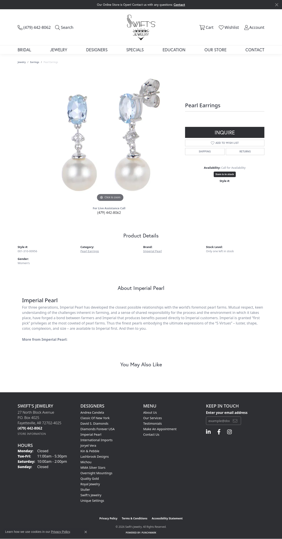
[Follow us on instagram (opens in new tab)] (229, 432)
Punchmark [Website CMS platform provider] (149, 532)
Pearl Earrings (89, 251)
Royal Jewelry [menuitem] (90, 484)
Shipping (205, 151)
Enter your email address (226, 412)
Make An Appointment (160, 429)
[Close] (276, 4)
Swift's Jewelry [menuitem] (90, 495)
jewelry (22, 62)
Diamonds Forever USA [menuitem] (97, 429)
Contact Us (151, 434)
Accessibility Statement (167, 518)
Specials (135, 49)
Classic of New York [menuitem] (95, 418)
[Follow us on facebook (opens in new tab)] (219, 432)
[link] (34, 27)
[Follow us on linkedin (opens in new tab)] (208, 432)
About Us (150, 412)
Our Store (215, 49)
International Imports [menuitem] (96, 440)
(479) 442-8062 (109, 212)
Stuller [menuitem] (85, 489)
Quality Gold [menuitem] (89, 478)
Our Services (152, 418)
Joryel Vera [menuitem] (88, 445)
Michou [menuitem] (85, 462)
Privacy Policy (108, 518)
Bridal (24, 49)
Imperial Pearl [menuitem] (90, 434)
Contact (254, 49)
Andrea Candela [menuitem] (92, 412)
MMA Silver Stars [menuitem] (93, 467)
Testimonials (152, 423)
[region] (110, 136)
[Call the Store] (30, 428)
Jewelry (58, 49)
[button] (64, 27)
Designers (97, 49)
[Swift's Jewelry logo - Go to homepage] (141, 27)
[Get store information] (32, 434)
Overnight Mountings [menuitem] (96, 473)
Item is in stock (224, 174)
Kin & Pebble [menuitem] (89, 451)
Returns (245, 151)
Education (174, 49)
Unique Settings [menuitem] (92, 500)
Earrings (34, 62)
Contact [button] (179, 4)
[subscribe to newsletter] (235, 421)
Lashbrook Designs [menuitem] (94, 456)
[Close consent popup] (85, 532)
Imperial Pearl (152, 251)
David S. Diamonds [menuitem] (94, 423)
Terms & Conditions (134, 518)
